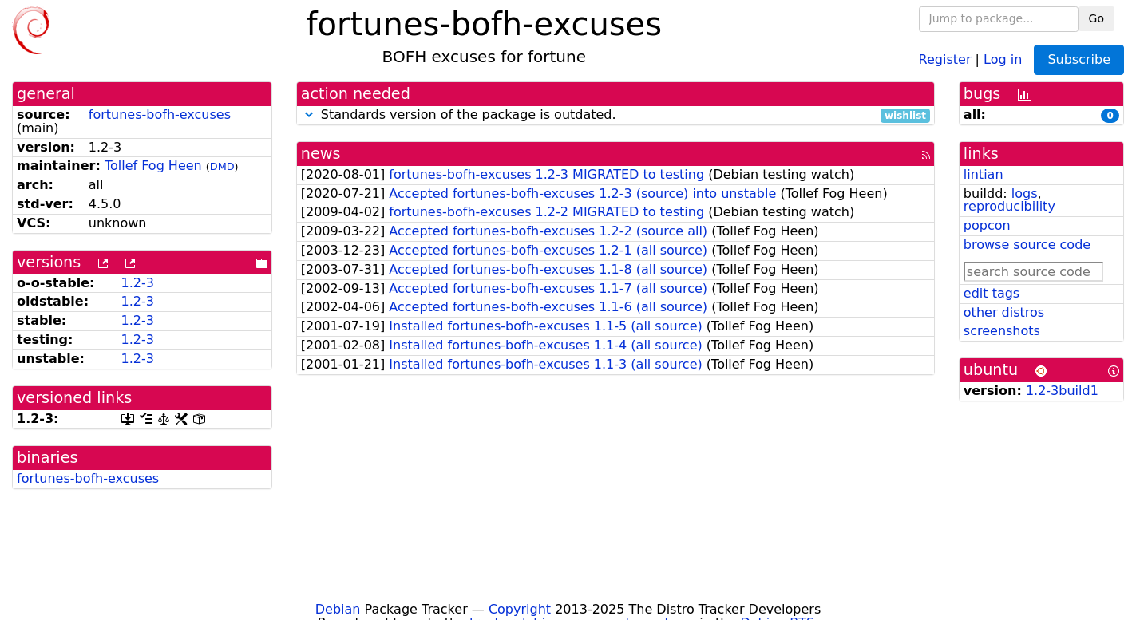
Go (1096, 18)
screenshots (1002, 330)
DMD (222, 166)
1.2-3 (137, 282)
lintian (983, 174)
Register (945, 58)
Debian (338, 609)
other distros (1004, 312)
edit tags (991, 293)
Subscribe (1078, 59)
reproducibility (1009, 206)
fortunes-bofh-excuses (160, 114)
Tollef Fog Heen (153, 165)
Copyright (520, 609)
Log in (1003, 58)
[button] (309, 114)
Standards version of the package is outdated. (615, 115)
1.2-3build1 (1062, 390)
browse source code (1027, 244)
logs (1024, 193)
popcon (987, 225)
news (321, 153)
